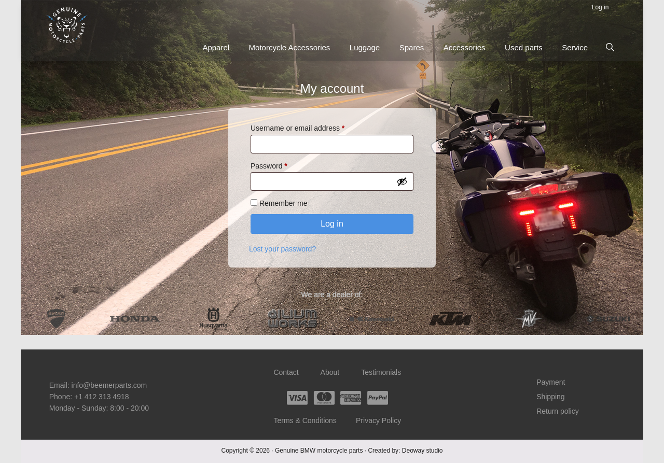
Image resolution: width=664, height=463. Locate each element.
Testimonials (382, 373)
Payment (551, 382)
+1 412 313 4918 (101, 396)
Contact (285, 373)
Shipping (551, 396)
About (330, 373)
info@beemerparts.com (109, 385)
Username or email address (312, 128)
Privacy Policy (379, 420)
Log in (332, 224)
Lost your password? (282, 249)
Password (283, 165)
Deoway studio (422, 450)
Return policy (558, 410)
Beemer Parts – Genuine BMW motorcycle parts (67, 25)
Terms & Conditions (304, 420)
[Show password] (402, 182)
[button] (610, 47)
